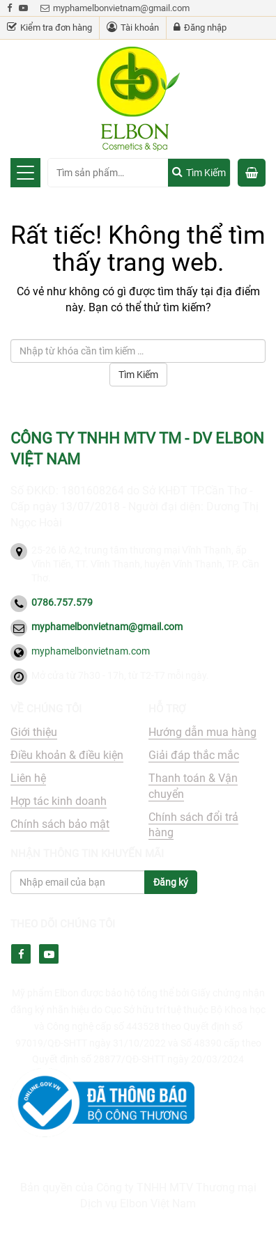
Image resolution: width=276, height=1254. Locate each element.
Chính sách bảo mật (59, 824)
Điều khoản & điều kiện (66, 755)
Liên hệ (28, 778)
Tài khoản (133, 27)
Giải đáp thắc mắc (193, 755)
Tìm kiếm (206, 172)
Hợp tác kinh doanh (58, 801)
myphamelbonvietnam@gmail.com (115, 8)
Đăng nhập (200, 27)
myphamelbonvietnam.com (90, 651)
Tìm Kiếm (138, 374)
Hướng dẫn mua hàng (202, 732)
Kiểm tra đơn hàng (49, 27)
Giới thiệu (33, 732)
